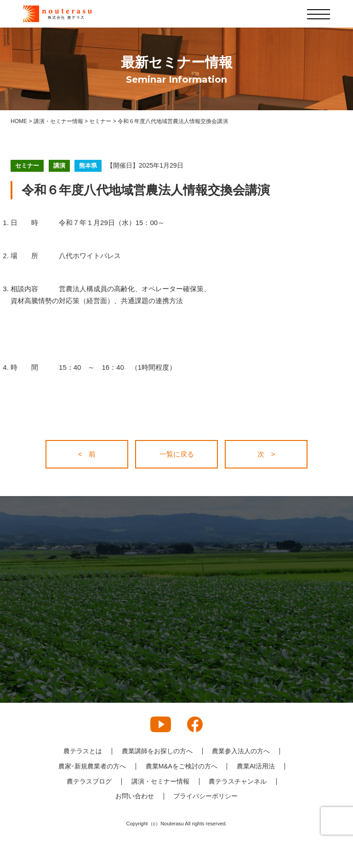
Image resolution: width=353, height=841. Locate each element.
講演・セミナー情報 (160, 781)
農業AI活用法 (256, 766)
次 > (266, 454)
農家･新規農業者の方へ (91, 766)
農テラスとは (82, 751)
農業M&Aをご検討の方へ (181, 766)
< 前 (87, 454)
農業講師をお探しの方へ (157, 751)
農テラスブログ (89, 781)
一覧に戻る (176, 454)
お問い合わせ (134, 796)
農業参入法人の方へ (241, 751)
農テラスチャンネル (238, 781)
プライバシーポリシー (206, 796)
